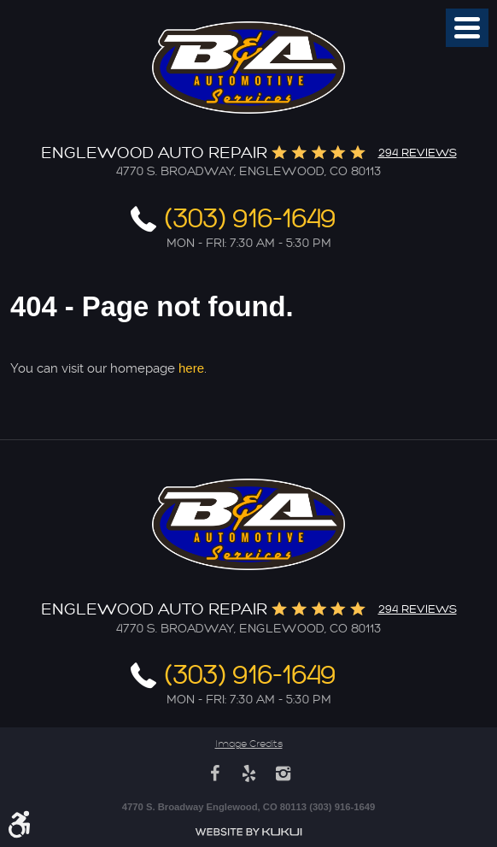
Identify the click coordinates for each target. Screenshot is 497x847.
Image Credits (249, 744)
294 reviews (417, 152)
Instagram (282, 773)
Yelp (248, 773)
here (191, 368)
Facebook (214, 773)
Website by (248, 832)
